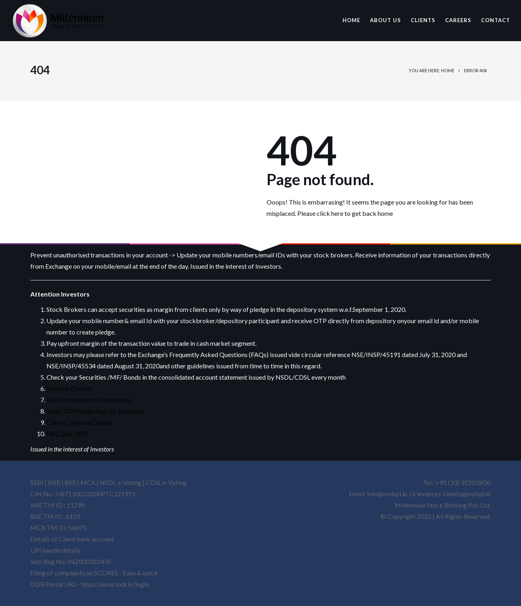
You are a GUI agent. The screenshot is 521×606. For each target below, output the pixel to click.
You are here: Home (431, 70)
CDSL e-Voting (166, 482)
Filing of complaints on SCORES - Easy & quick (94, 573)
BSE (70, 482)
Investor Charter (69, 388)
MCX (87, 482)
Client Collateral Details (79, 422)
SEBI (37, 482)
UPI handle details (55, 550)
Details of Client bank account (72, 539)
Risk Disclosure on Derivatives (88, 399)
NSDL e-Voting (121, 482)
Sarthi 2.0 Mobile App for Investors (95, 411)
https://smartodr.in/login (115, 584)
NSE (54, 482)
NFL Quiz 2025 (67, 433)
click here (330, 213)
